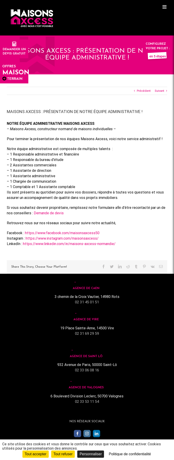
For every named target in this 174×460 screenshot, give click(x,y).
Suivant (159, 90)
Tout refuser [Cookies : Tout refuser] (62, 454)
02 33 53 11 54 (87, 401)
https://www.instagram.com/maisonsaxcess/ (62, 238)
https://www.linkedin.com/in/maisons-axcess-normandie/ (69, 244)
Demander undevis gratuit (14, 49)
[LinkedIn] (96, 433)
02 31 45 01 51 (87, 302)
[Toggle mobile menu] (164, 7)
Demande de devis (49, 213)
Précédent (144, 90)
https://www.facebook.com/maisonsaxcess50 (62, 233)
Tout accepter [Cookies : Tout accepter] (35, 454)
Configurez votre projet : (158, 48)
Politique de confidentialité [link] (130, 454)
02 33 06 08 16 (87, 370)
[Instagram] (87, 433)
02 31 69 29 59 (87, 333)
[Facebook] (77, 433)
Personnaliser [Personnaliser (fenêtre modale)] (91, 454)
